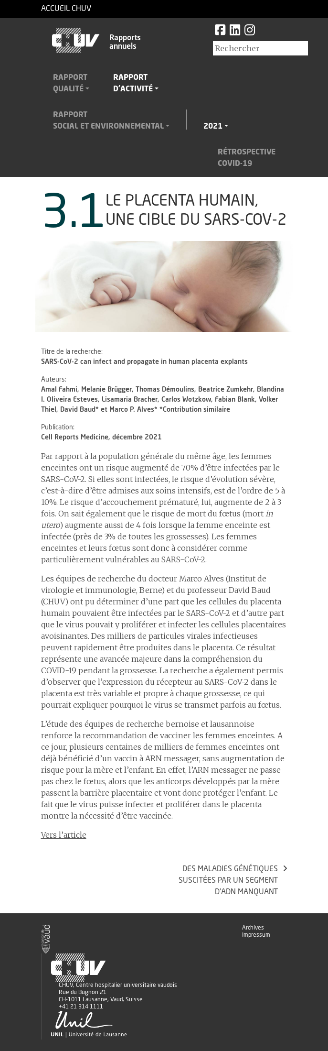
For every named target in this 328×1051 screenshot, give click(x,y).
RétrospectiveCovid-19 (246, 158)
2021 (212, 127)
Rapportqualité (70, 83)
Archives (253, 928)
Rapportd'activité (133, 83)
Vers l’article (63, 835)
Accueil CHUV (66, 9)
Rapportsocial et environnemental (108, 121)
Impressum (256, 935)
